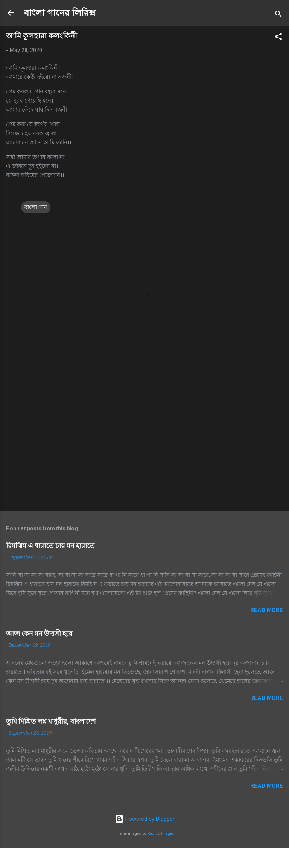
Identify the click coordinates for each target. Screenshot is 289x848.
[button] (278, 38)
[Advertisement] (144, 446)
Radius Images (161, 833)
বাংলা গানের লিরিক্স (60, 13)
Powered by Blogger (145, 819)
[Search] (278, 15)
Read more (266, 610)
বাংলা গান (35, 207)
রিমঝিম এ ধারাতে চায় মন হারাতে (50, 546)
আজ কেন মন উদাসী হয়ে (39, 633)
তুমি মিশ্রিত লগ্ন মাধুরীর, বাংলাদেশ (51, 721)
